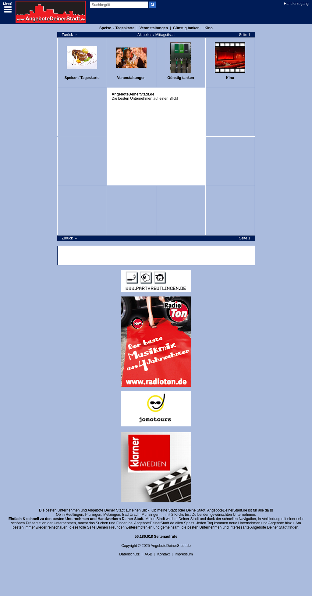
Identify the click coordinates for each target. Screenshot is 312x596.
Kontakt (163, 554)
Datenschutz (129, 554)
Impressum (184, 554)
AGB (148, 554)
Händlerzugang (296, 4)
